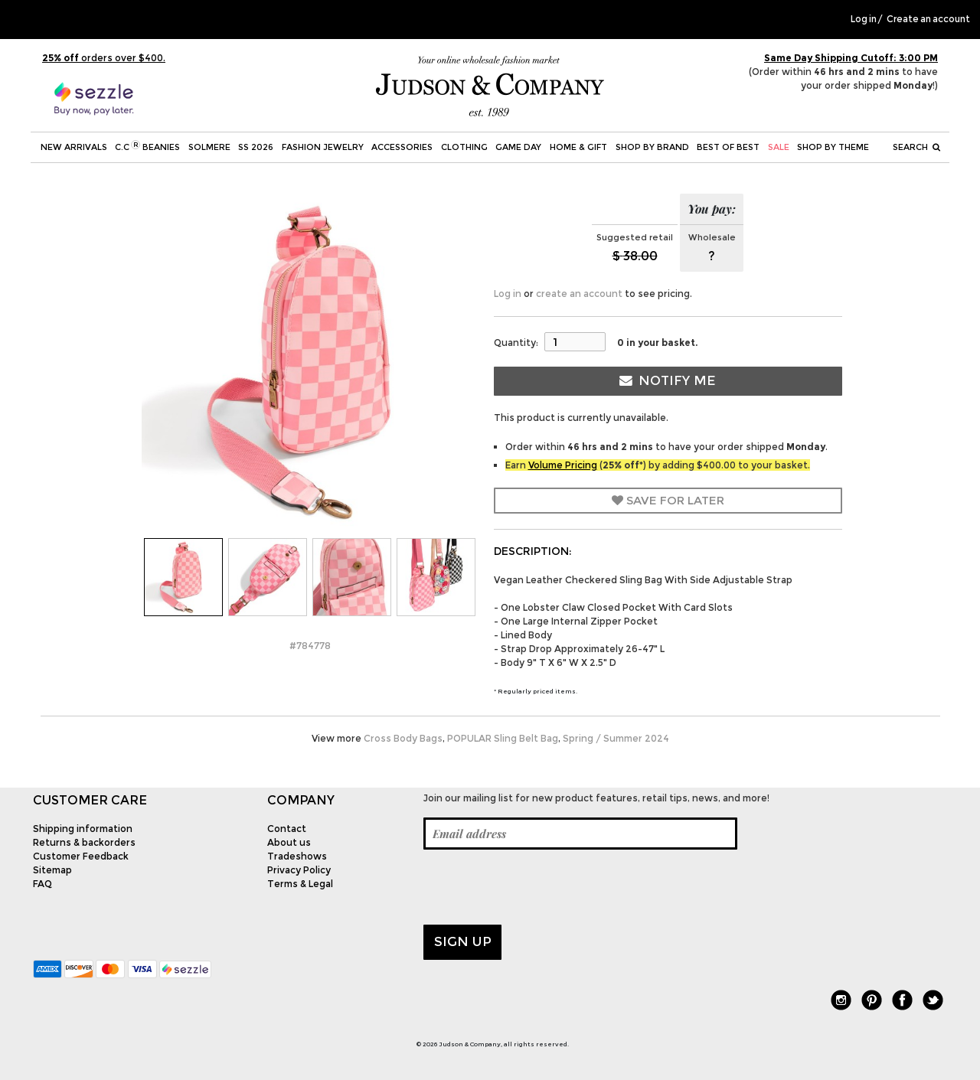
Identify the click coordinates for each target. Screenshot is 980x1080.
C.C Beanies (147, 146)
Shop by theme (833, 147)
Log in (864, 19)
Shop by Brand (652, 147)
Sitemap (52, 870)
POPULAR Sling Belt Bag (502, 738)
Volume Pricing (562, 465)
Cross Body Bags (403, 738)
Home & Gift (578, 147)
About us (289, 842)
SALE (778, 147)
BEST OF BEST (728, 147)
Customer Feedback (81, 856)
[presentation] (539, 887)
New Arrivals (74, 147)
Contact (286, 828)
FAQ (42, 883)
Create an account (928, 19)
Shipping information (82, 828)
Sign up (463, 941)
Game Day (518, 147)
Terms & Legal (300, 883)
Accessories (402, 147)
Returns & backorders (84, 842)
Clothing (464, 147)
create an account (579, 293)
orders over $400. (103, 58)
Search (916, 147)
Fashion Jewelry (323, 147)
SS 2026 (255, 147)
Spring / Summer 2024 (616, 738)
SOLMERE (209, 147)
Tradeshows (297, 856)
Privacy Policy (299, 870)
